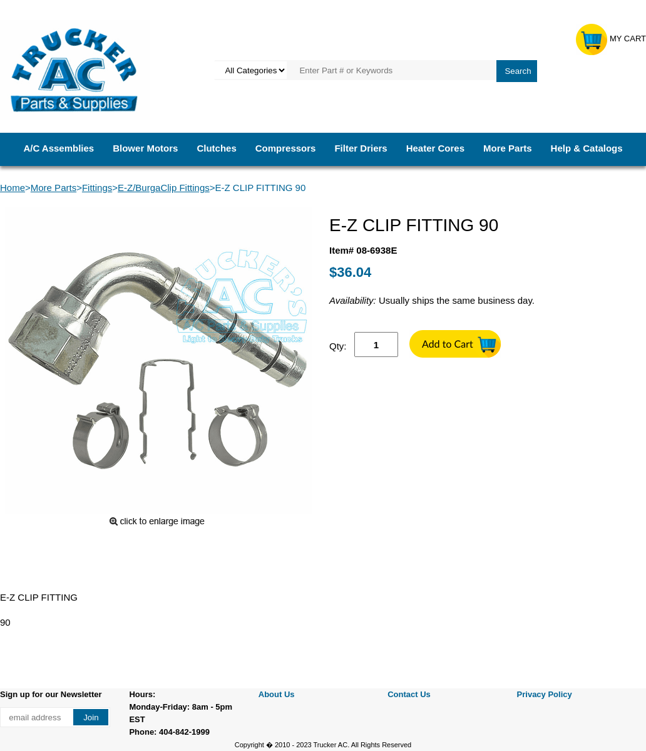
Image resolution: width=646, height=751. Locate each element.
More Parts (507, 148)
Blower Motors (145, 148)
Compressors (285, 148)
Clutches (216, 148)
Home (12, 187)
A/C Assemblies (58, 148)
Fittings (97, 187)
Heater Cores (435, 148)
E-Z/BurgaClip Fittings (164, 187)
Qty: (338, 346)
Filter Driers (360, 148)
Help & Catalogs (587, 148)
